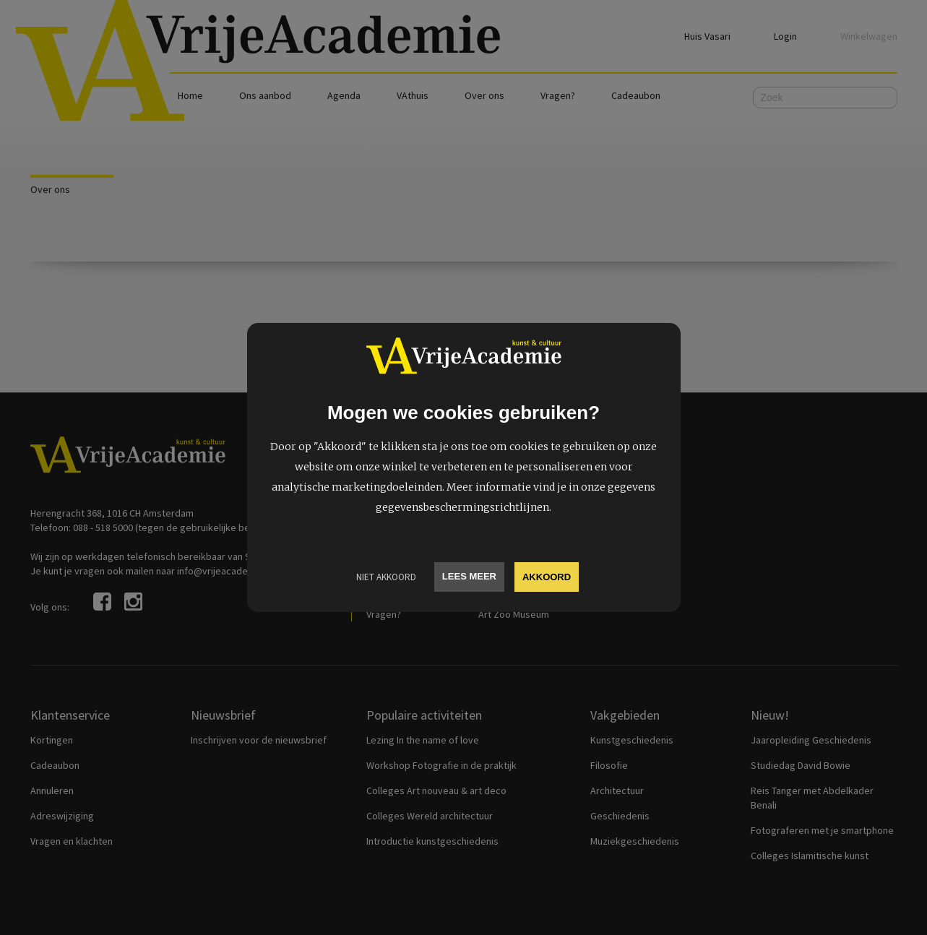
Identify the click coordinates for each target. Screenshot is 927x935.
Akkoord (546, 577)
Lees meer (469, 576)
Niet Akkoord (386, 577)
